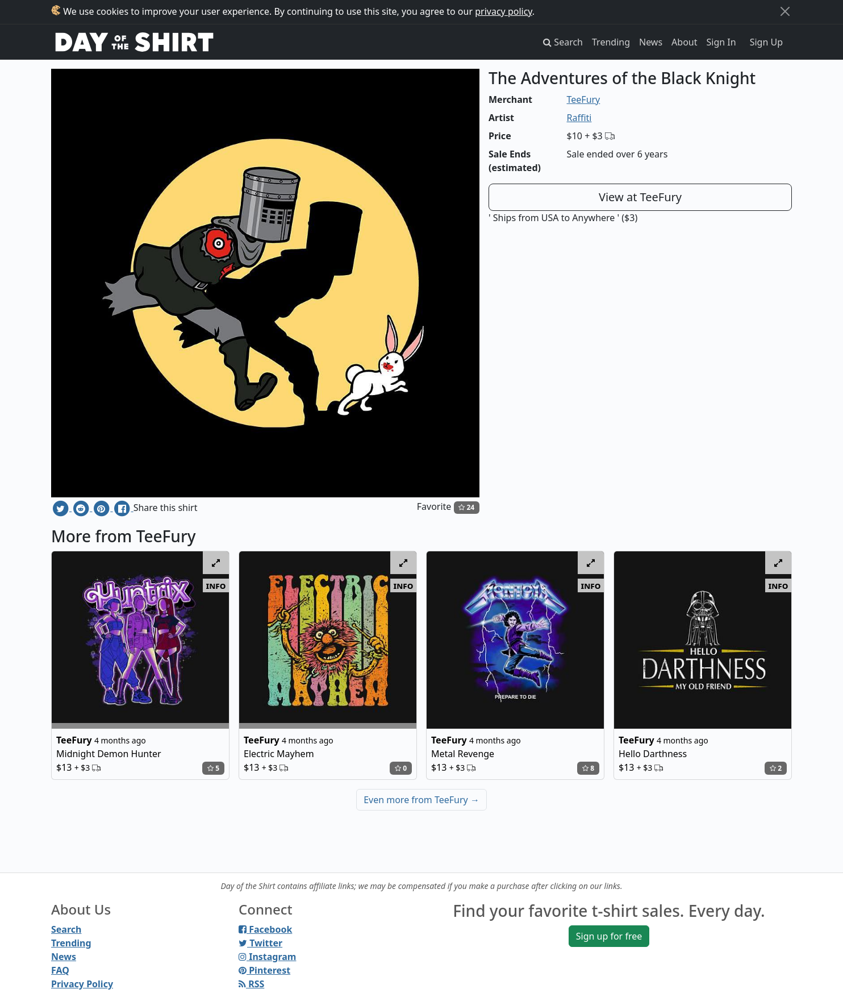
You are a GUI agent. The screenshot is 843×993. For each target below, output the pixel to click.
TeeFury (583, 99)
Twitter (260, 943)
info (216, 585)
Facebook (265, 929)
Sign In (721, 42)
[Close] (785, 11)
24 (466, 507)
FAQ (60, 970)
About (684, 42)
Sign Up (766, 42)
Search (66, 929)
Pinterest (264, 970)
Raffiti (579, 117)
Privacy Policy (82, 984)
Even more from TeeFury (421, 799)
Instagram (267, 956)
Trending (611, 42)
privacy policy (503, 11)
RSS (251, 984)
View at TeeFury (640, 197)
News (650, 42)
